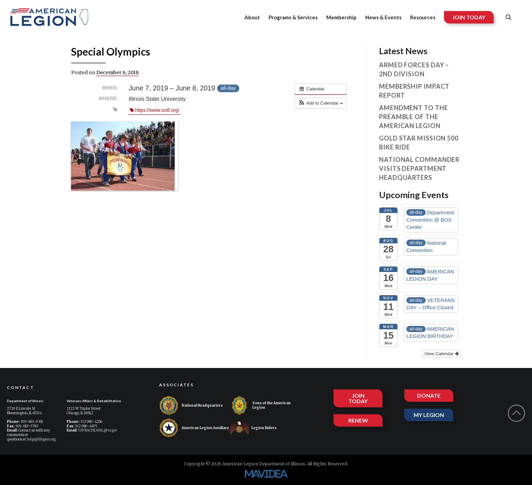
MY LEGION (429, 414)
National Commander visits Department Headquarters (419, 168)
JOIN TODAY (468, 17)
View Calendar (442, 353)
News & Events (383, 17)
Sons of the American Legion (260, 405)
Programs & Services (293, 17)
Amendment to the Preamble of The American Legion (413, 116)
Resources (422, 17)
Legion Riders (253, 427)
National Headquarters (191, 405)
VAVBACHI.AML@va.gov (97, 430)
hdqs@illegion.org (41, 439)
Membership (341, 17)
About (252, 17)
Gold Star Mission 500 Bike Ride (418, 142)
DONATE (429, 395)
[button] (320, 103)
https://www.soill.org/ (154, 110)
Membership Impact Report (414, 91)
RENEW (358, 420)
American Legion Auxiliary (194, 427)
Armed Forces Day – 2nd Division (414, 69)
